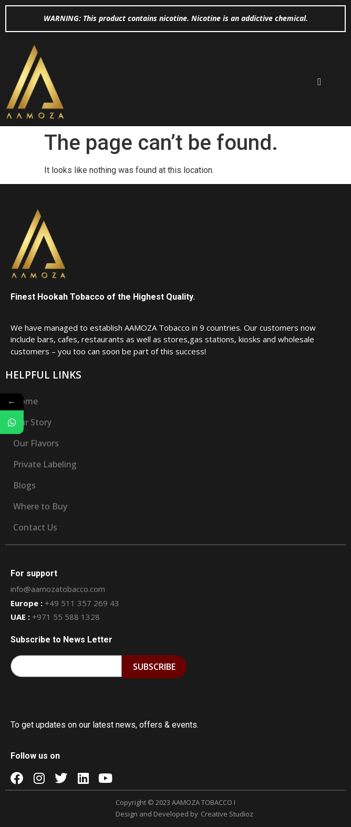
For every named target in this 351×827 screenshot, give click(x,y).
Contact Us (35, 527)
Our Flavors (36, 443)
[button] (319, 81)
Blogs (24, 485)
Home (25, 401)
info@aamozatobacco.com (58, 589)
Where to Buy (40, 506)
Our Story (32, 422)
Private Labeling (45, 464)
